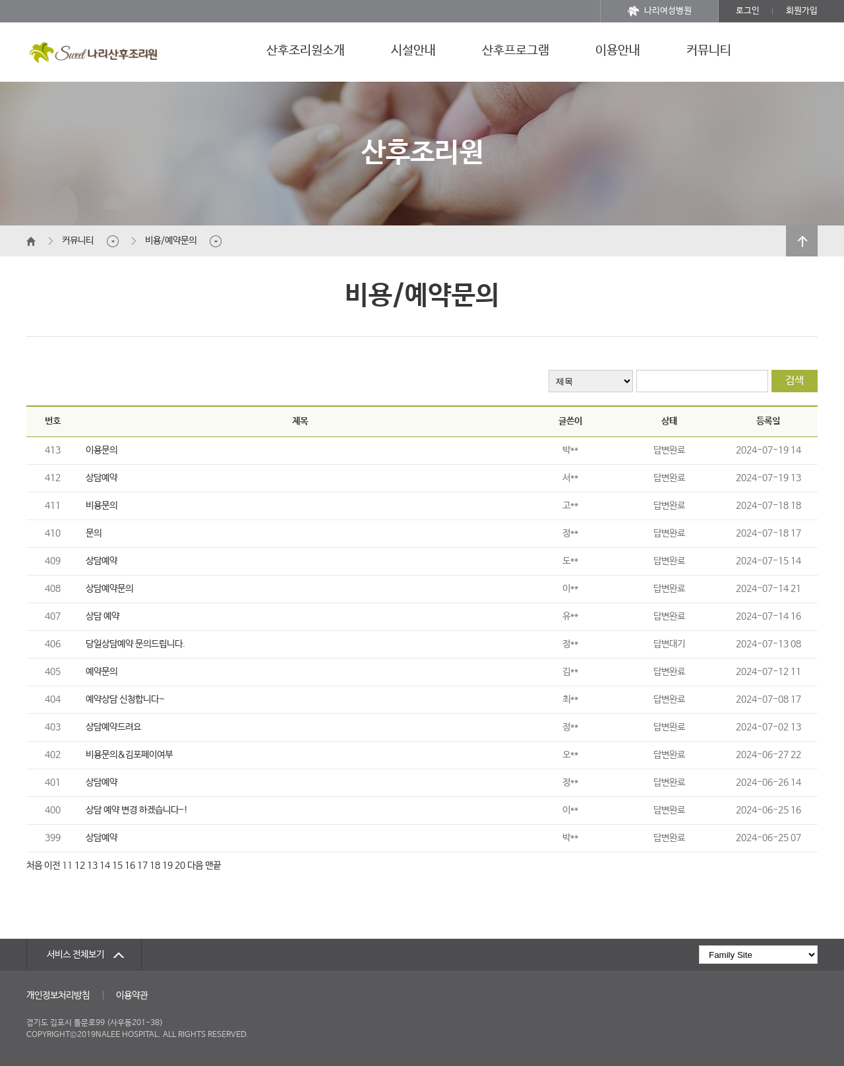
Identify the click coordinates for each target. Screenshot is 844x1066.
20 (180, 865)
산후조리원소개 (305, 51)
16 (130, 865)
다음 (195, 865)
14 (105, 865)
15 (117, 865)
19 (167, 865)
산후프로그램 (515, 51)
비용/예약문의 (170, 240)
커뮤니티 (708, 51)
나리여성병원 (660, 11)
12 (80, 865)
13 (92, 865)
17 (142, 865)
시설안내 (413, 51)
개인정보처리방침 (58, 995)
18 (155, 865)
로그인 (748, 11)
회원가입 (802, 11)
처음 (34, 865)
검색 (794, 380)
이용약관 (132, 995)
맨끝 (213, 865)
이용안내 (617, 51)
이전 (52, 865)
